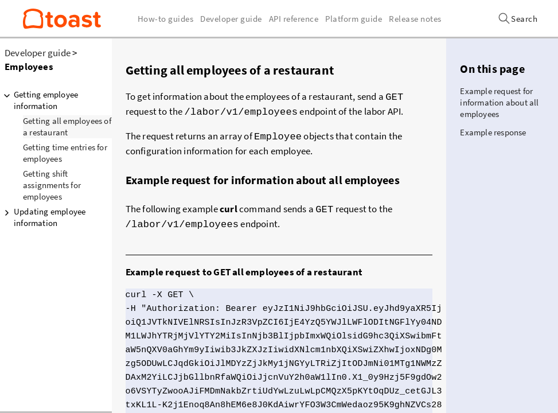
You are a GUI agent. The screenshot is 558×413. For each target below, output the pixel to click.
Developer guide (38, 52)
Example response (493, 132)
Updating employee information (42, 217)
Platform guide (353, 18)
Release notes (415, 18)
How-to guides (166, 18)
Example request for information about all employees (499, 102)
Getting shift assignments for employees (52, 185)
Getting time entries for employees (65, 153)
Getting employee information (39, 100)
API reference (294, 18)
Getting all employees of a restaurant (67, 126)
